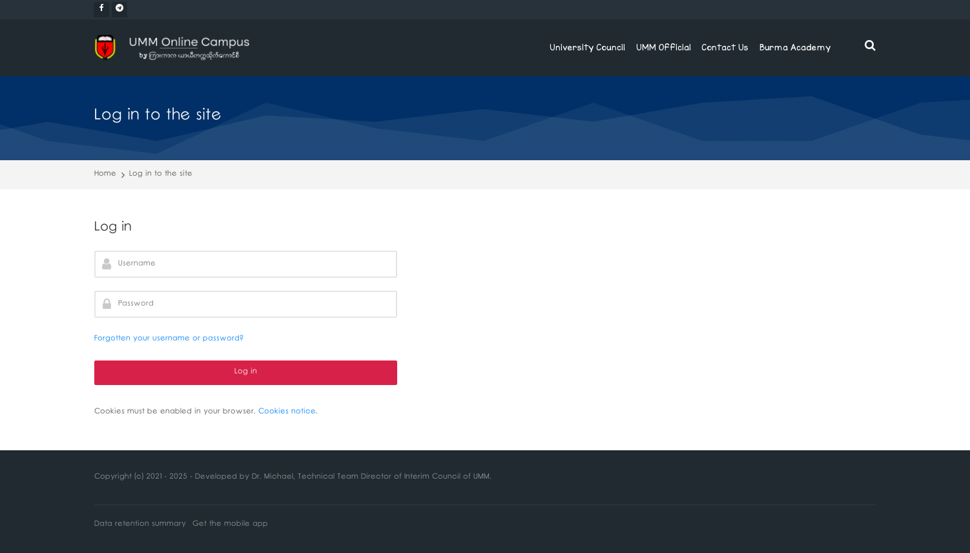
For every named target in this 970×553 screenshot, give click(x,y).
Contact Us (724, 47)
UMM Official (663, 47)
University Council (587, 47)
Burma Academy (795, 47)
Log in (245, 372)
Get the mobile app (230, 525)
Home (105, 175)
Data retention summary (140, 525)
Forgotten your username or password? (168, 339)
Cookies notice (287, 412)
